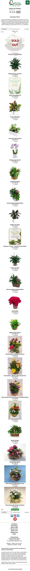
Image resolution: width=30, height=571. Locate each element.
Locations (14, 524)
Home (14, 534)
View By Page (16, 29)
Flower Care (14, 529)
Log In (18, 12)
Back (2, 31)
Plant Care (14, 530)
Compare (26, 29)
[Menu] (27, 2)
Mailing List (14, 532)
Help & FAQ (14, 527)
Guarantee (14, 525)
